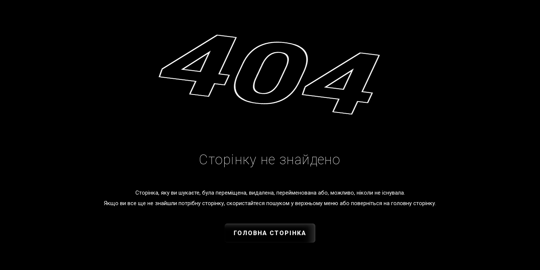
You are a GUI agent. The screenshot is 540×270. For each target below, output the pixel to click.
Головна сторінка (270, 233)
